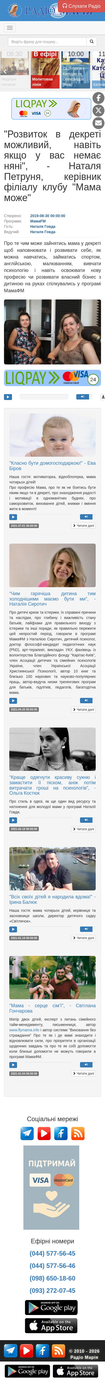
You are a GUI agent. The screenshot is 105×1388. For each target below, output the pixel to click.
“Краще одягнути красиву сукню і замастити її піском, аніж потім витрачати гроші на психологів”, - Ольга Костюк (52, 785)
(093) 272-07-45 (52, 1290)
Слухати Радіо (81, 6)
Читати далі (83, 526)
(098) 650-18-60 (52, 1278)
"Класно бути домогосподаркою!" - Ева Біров (52, 465)
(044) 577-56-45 (52, 1253)
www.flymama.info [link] (24, 1030)
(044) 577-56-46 (52, 1265)
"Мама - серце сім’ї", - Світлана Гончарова (52, 1008)
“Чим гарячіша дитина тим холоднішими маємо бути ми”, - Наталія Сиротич (52, 599)
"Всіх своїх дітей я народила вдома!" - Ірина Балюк (52, 899)
